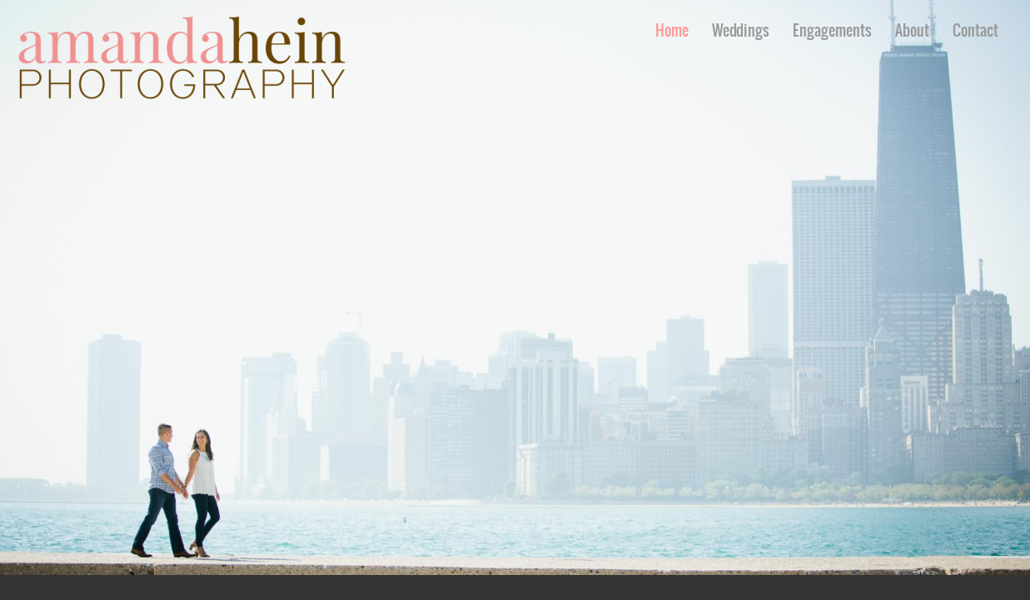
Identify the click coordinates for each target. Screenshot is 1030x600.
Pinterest (994, 588)
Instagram (1018, 588)
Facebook (969, 588)
